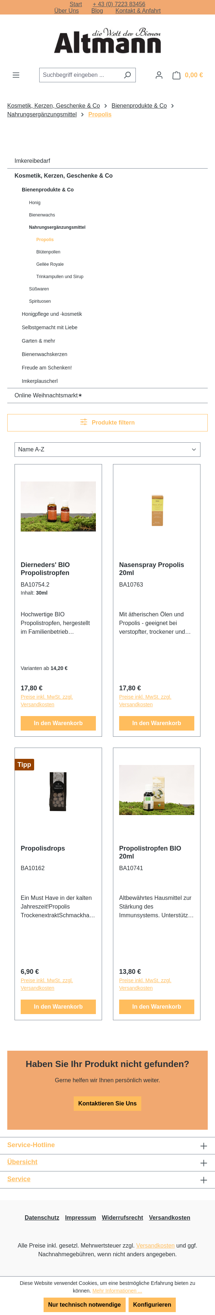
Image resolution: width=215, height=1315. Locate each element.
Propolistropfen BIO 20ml (150, 852)
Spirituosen (40, 301)
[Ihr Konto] (159, 75)
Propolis (45, 239)
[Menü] (16, 75)
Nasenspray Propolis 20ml (151, 568)
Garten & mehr (38, 341)
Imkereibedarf (32, 161)
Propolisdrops (43, 848)
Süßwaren (39, 288)
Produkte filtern (107, 421)
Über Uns (66, 11)
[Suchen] (127, 75)
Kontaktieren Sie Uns (107, 1103)
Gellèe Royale (50, 264)
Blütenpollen (48, 252)
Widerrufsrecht (122, 1218)
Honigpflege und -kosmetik (52, 314)
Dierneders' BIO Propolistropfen (45, 568)
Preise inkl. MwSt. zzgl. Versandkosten (47, 700)
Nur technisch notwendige (84, 1305)
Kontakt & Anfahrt (138, 11)
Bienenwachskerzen (44, 354)
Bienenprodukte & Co (48, 190)
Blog (97, 11)
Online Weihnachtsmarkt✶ (48, 395)
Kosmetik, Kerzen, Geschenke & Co (64, 176)
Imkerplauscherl (40, 381)
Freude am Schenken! (47, 368)
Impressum (80, 1218)
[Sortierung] (107, 449)
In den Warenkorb (58, 723)
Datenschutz (42, 1218)
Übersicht (22, 1162)
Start (76, 4)
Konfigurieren (152, 1305)
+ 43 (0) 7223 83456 (119, 4)
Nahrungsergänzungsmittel (57, 227)
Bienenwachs (42, 215)
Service (19, 1179)
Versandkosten (169, 1218)
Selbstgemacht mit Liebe (49, 327)
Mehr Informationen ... (117, 1291)
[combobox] (79, 75)
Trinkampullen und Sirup (60, 276)
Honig (34, 202)
